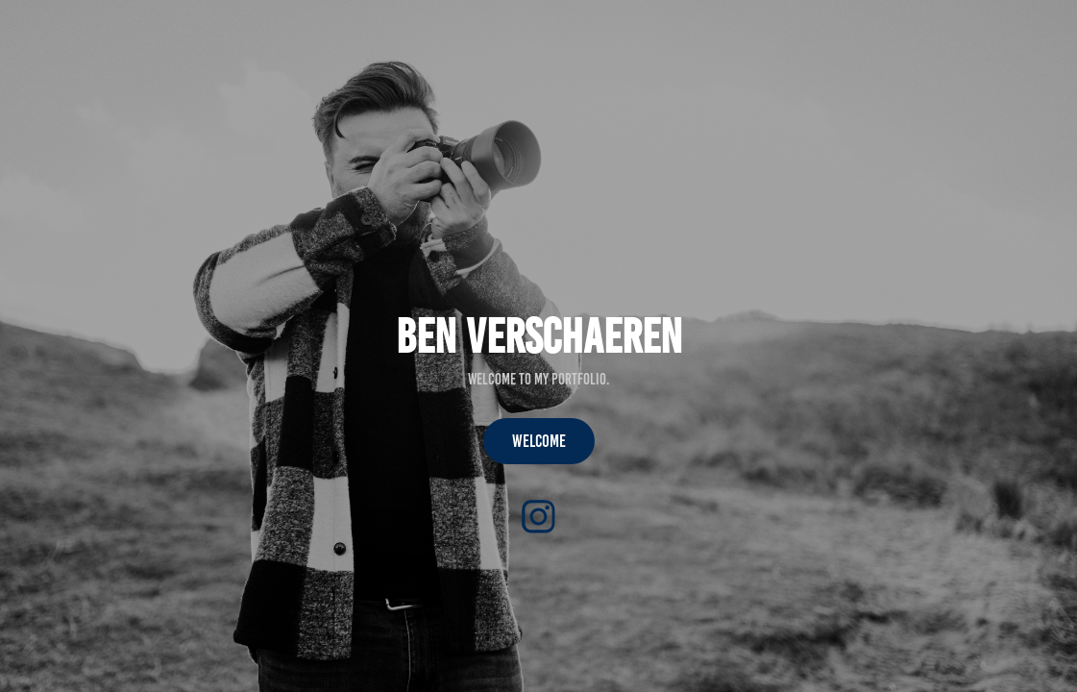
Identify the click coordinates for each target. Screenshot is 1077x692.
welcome (539, 441)
